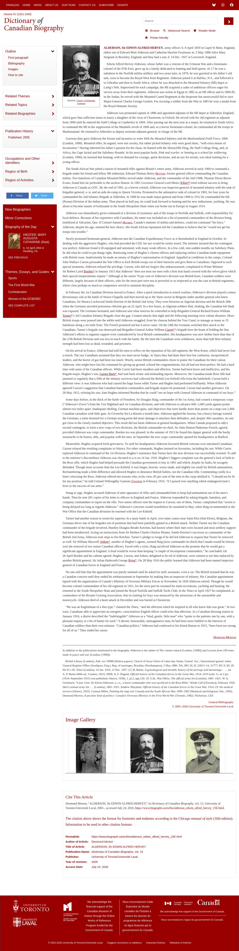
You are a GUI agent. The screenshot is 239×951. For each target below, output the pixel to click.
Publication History (19, 131)
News (38, 5)
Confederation (17, 292)
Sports (12, 278)
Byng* (132, 560)
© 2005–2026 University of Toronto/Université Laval (202, 706)
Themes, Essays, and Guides (27, 272)
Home (26, 5)
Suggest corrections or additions (124, 942)
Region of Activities (19, 180)
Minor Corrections (18, 218)
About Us (51, 5)
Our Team (68, 5)
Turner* (67, 315)
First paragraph (18, 57)
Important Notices (155, 942)
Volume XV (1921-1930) (17, 14)
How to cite (15, 75)
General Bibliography (221, 702)
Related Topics (16, 105)
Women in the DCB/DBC (24, 298)
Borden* (89, 271)
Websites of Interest (180, 942)
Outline (10, 51)
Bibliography (16, 63)
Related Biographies (20, 113)
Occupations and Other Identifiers (22, 161)
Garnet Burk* (108, 374)
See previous (18, 257)
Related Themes (17, 96)
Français (12, 5)
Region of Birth (16, 171)
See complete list (21, 305)
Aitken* (105, 542)
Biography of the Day (21, 227)
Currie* (170, 329)
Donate (122, 5)
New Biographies (18, 209)
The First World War (21, 285)
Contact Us (87, 5)
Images (13, 69)
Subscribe (106, 5)
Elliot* (185, 183)
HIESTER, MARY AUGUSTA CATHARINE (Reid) (36, 238)
